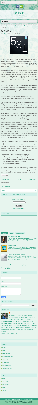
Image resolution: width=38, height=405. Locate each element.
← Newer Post (5, 179)
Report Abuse (6, 268)
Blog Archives (20, 233)
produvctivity (5, 362)
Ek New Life (19, 12)
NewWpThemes (14, 401)
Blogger (25, 264)
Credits (4, 390)
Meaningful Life (10, 25)
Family (3, 350)
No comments (25, 34)
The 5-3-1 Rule (6, 31)
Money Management (7, 356)
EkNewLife (5, 34)
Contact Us (5, 381)
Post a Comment (5, 186)
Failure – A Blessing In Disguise (16, 254)
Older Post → (33, 179)
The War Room (12, 245)
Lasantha (30, 401)
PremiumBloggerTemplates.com (13, 402)
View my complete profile (9, 333)
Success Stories (6, 365)
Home (3, 25)
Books (4, 347)
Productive (18, 25)
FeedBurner (22, 208)
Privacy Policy (5, 384)
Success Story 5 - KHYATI (14, 236)
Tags (11, 233)
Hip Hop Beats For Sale (27, 402)
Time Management (26, 25)
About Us (4, 387)
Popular (4, 233)
